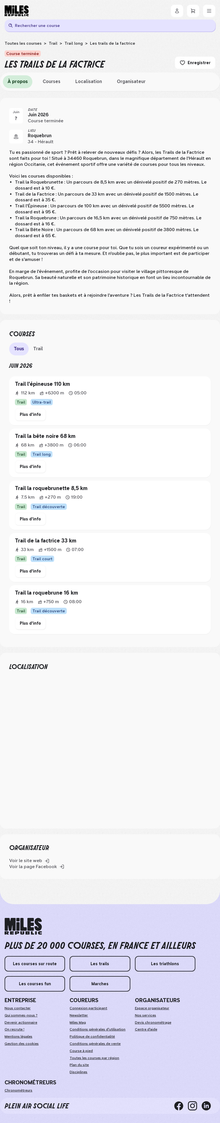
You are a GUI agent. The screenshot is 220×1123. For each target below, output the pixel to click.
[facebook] (181, 1105)
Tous (19, 348)
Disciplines (78, 1072)
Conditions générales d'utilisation (97, 1029)
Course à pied (81, 1051)
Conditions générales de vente (95, 1044)
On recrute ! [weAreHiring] (14, 1029)
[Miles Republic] (17, 10)
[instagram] (195, 1105)
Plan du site (79, 1065)
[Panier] (193, 11)
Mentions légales (18, 1037)
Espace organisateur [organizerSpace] (152, 1008)
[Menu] (209, 11)
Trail (53, 43)
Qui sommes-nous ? (21, 1015)
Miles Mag (78, 1022)
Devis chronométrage (153, 1022)
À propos (17, 81)
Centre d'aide (146, 1029)
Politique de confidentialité (92, 1037)
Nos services (145, 1015)
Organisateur (131, 81)
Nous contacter (18, 1008)
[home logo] (23, 926)
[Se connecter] (177, 11)
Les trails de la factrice (112, 43)
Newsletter (79, 1015)
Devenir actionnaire (21, 1022)
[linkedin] (208, 1105)
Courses (51, 81)
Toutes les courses (23, 43)
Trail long (73, 43)
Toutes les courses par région (94, 1058)
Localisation (88, 81)
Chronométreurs (18, 1090)
